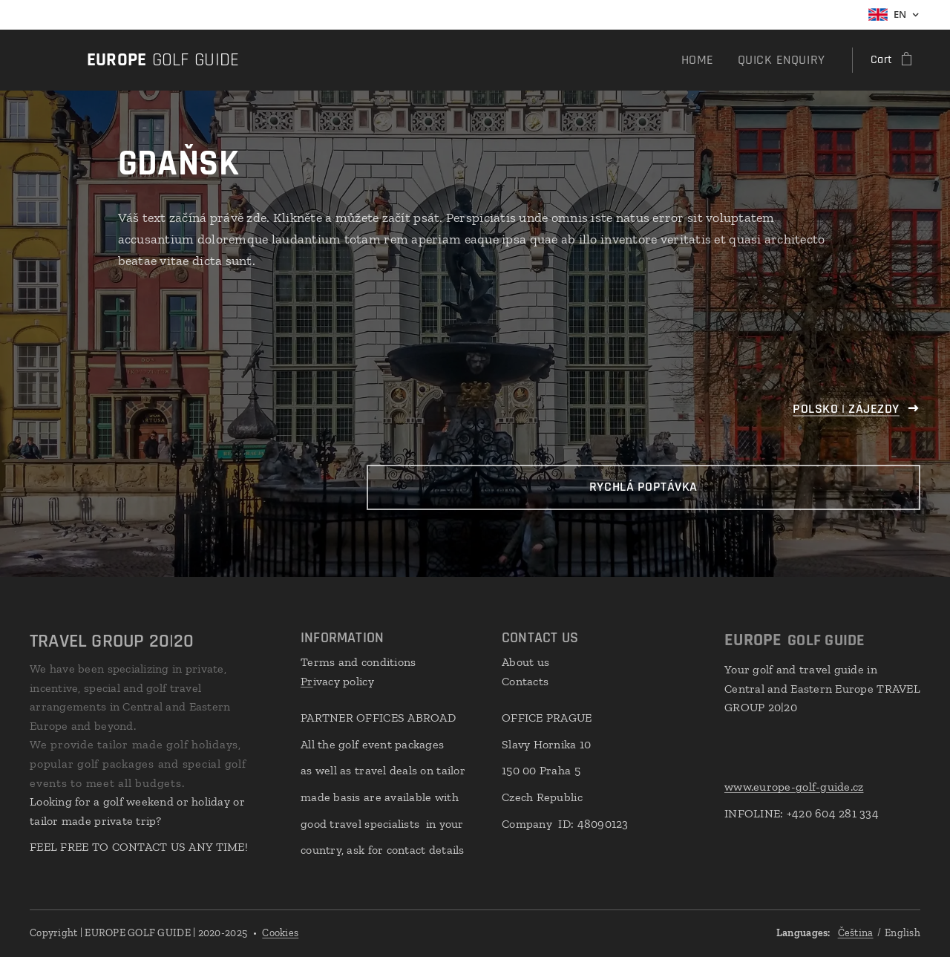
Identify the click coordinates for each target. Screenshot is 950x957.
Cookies (280, 933)
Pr (307, 680)
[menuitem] (711, 60)
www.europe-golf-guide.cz (793, 787)
